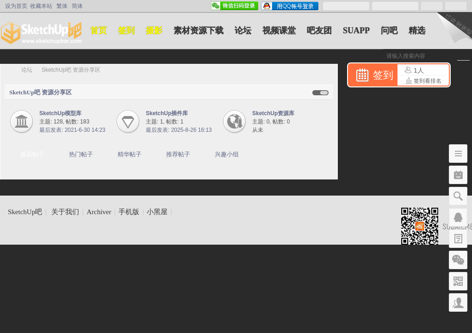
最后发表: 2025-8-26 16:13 (179, 130)
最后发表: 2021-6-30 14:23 (72, 130)
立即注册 (455, 6)
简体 (77, 6)
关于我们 (65, 212)
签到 (126, 30)
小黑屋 (157, 212)
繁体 (62, 6)
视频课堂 (279, 30)
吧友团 (319, 30)
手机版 (128, 212)
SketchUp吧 (8, 70)
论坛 (243, 30)
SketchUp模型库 (60, 113)
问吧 (389, 30)
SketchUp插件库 (167, 113)
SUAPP (356, 30)
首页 (98, 30)
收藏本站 (41, 6)
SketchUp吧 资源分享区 (40, 92)
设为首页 (16, 6)
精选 (417, 30)
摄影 (154, 30)
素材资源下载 (199, 30)
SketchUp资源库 (273, 113)
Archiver (99, 212)
